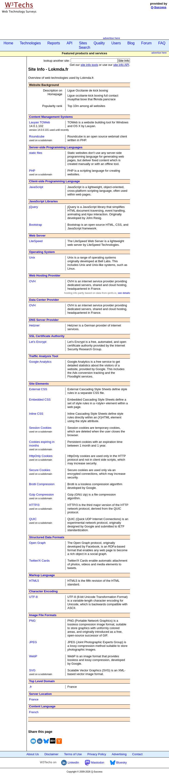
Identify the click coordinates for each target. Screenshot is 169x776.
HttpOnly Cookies (40, 456)
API (69, 43)
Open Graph (37, 543)
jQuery (33, 207)
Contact (137, 754)
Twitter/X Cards (39, 560)
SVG (32, 670)
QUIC (33, 519)
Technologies (30, 43)
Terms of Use (73, 754)
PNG (32, 620)
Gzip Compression (41, 494)
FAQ (161, 43)
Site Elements (39, 383)
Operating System (42, 252)
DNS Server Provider (44, 320)
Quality (99, 43)
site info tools (89, 65)
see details (124, 293)
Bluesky (118, 762)
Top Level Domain (42, 681)
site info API (121, 65)
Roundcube (37, 136)
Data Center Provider (44, 299)
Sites (83, 43)
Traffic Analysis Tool (43, 356)
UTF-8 (33, 597)
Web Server (37, 235)
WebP (33, 656)
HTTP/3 (34, 505)
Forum (146, 43)
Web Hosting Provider (44, 275)
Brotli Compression (41, 484)
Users (116, 43)
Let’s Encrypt (37, 342)
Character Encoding (43, 591)
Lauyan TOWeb (39, 122)
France (33, 699)
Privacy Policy (97, 754)
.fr (30, 686)
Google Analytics (40, 361)
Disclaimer (51, 754)
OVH (32, 281)
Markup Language (42, 575)
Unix (32, 257)
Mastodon (94, 762)
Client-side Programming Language (54, 181)
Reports (53, 43)
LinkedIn (70, 762)
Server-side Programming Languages (55, 147)
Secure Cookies (39, 470)
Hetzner (34, 325)
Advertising (119, 754)
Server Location (40, 694)
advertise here (111, 38)
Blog (131, 43)
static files (35, 153)
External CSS (38, 389)
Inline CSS (36, 413)
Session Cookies (40, 427)
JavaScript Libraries (43, 201)
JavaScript (36, 187)
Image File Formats (42, 615)
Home (8, 43)
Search (84, 47)
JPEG (33, 642)
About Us (33, 754)
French (33, 712)
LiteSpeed (36, 241)
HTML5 (34, 580)
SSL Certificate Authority (46, 336)
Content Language (42, 706)
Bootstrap (35, 224)
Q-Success (158, 7)
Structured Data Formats (46, 537)
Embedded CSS (40, 399)
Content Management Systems (51, 117)
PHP (32, 170)
